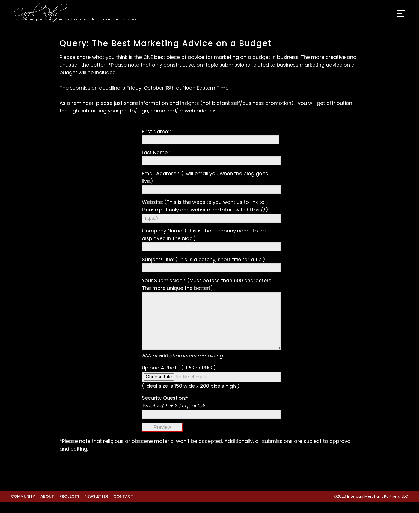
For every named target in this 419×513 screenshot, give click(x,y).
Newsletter (96, 507)
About (47, 507)
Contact (123, 507)
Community (23, 507)
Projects (69, 507)
